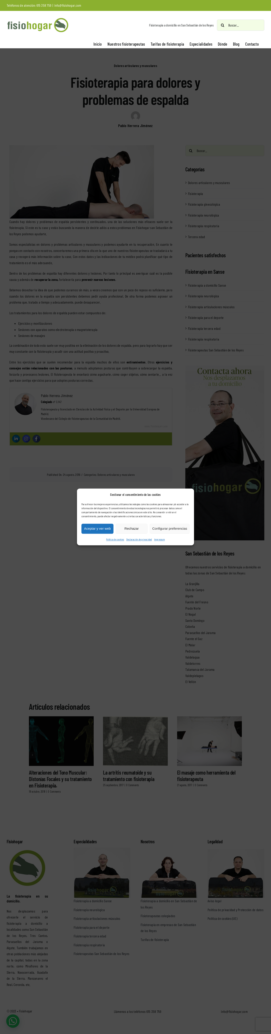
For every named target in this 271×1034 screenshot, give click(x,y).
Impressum (159, 539)
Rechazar (131, 529)
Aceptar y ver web (97, 529)
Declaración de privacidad (139, 539)
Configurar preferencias (169, 529)
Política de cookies (115, 539)
